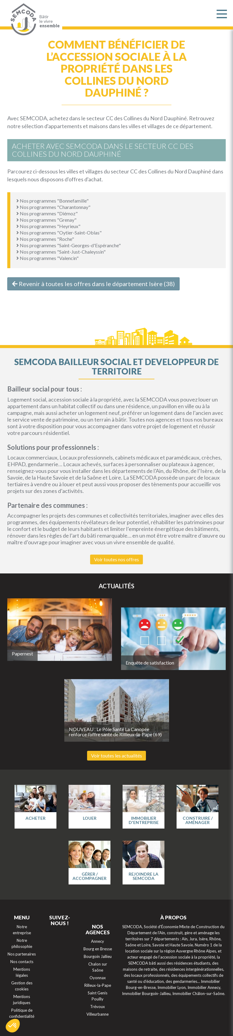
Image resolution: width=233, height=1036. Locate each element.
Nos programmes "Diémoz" (47, 213)
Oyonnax (97, 977)
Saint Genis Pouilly (97, 995)
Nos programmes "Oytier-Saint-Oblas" (59, 232)
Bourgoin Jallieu (98, 956)
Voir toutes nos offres (116, 559)
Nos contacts (21, 961)
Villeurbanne (97, 1014)
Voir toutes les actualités (116, 755)
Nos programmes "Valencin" (47, 258)
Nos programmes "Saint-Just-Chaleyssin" (61, 252)
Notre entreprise (22, 929)
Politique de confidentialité (21, 1013)
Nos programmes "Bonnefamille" (52, 200)
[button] (12, 1025)
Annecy (97, 941)
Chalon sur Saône (97, 967)
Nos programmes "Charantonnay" (53, 207)
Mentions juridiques (21, 999)
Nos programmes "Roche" (45, 239)
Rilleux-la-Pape (97, 985)
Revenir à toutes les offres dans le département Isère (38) (93, 283)
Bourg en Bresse (97, 948)
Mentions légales (21, 972)
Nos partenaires (22, 954)
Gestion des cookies (21, 985)
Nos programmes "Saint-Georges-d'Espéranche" (68, 245)
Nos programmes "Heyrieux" (48, 226)
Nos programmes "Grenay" (46, 220)
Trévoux (97, 1006)
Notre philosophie (22, 943)
